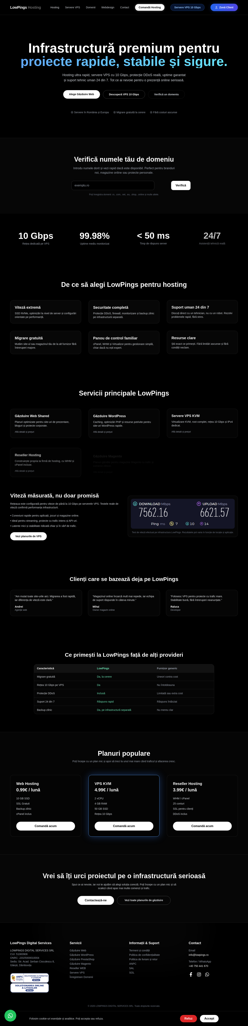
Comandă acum (46, 826)
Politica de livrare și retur (143, 959)
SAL (131, 968)
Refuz (188, 1018)
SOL (131, 972)
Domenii (90, 7)
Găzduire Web (78, 950)
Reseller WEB (78, 968)
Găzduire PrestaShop (82, 959)
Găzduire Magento (80, 963)
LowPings (25, 7)
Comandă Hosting (150, 7)
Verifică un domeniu (166, 94)
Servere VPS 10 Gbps (187, 7)
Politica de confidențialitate (144, 954)
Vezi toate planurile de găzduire (144, 900)
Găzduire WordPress (82, 954)
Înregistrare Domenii (81, 977)
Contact (124, 7)
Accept (209, 1018)
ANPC (132, 963)
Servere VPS (72, 7)
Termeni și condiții (139, 950)
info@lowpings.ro (199, 954)
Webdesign (107, 7)
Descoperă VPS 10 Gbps (124, 94)
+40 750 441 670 (198, 965)
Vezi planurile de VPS (28, 536)
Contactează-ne (96, 900)
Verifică (181, 185)
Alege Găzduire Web (81, 94)
